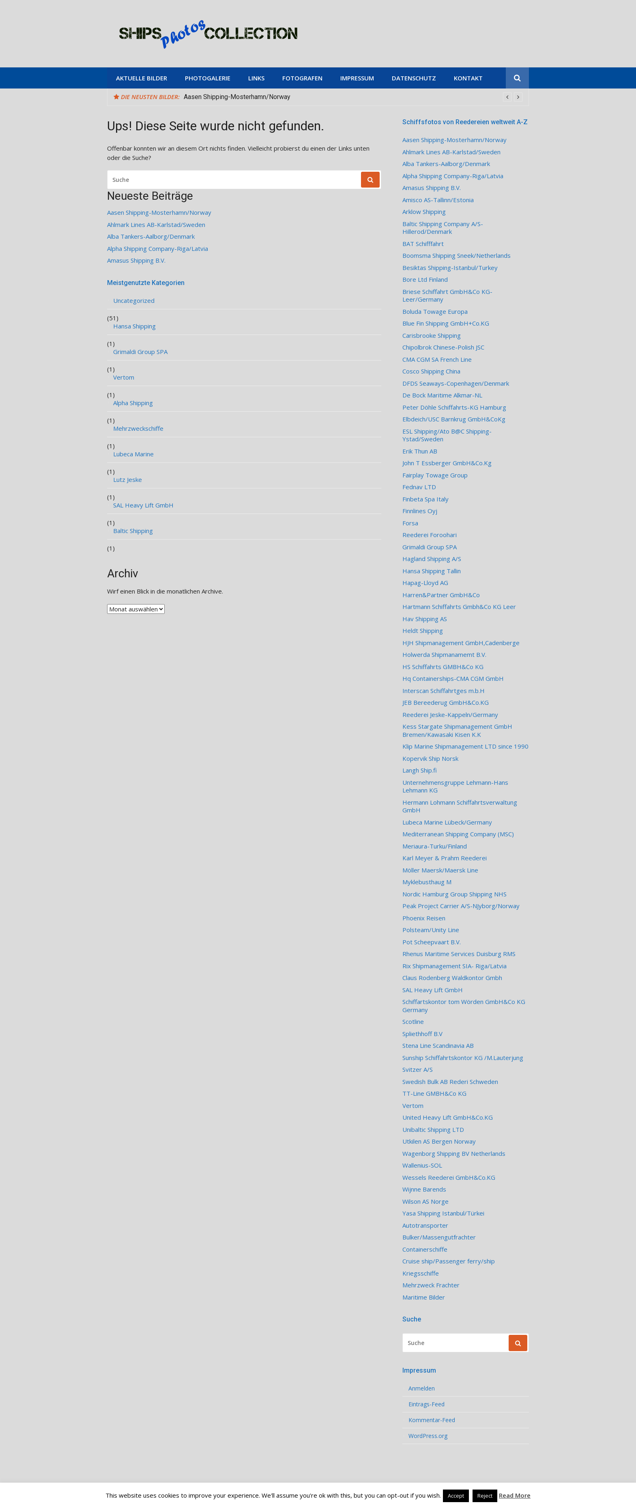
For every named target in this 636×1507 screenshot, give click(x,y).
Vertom (123, 377)
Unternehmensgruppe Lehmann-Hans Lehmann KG (455, 787)
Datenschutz (414, 78)
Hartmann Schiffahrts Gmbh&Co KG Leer (459, 607)
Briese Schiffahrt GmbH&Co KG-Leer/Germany (447, 296)
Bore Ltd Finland (425, 279)
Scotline (413, 1022)
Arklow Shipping (424, 212)
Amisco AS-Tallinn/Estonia (438, 200)
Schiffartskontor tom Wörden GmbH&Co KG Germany (463, 1006)
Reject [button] (484, 1495)
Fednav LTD (419, 487)
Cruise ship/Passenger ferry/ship (448, 1261)
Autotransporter (425, 1225)
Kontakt (468, 78)
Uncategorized (134, 300)
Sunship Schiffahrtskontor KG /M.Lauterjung (462, 1058)
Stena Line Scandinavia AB (438, 1045)
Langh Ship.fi (419, 770)
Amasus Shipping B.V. (136, 260)
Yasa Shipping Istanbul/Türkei (443, 1213)
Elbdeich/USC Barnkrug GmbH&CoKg (453, 419)
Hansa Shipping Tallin (431, 571)
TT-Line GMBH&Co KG (434, 1093)
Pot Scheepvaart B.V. (431, 942)
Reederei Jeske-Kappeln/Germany (450, 715)
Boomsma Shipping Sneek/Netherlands (456, 255)
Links (256, 78)
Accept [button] (456, 1495)
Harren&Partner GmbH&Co (441, 595)
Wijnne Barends (424, 1189)
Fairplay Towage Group (435, 475)
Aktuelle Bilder (141, 78)
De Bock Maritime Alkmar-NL (442, 395)
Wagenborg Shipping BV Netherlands (453, 1153)
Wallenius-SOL (422, 1165)
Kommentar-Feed (431, 1420)
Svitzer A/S (417, 1069)
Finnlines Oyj (419, 511)
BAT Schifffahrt (423, 244)
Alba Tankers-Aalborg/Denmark (151, 236)
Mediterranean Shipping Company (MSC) (458, 834)
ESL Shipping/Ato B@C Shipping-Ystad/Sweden (447, 435)
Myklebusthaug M (426, 882)
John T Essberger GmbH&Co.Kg (447, 463)
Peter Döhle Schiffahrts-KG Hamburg (454, 407)
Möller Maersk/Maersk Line (440, 870)
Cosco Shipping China (431, 371)
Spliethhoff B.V (422, 1034)
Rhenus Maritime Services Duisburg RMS (459, 954)
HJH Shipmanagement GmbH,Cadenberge (461, 643)
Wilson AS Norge (425, 1201)
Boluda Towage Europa (435, 311)
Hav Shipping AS (424, 619)
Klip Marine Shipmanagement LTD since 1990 (465, 746)
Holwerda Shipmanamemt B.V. (444, 655)
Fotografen (302, 78)
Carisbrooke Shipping (431, 335)
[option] (353, 97)
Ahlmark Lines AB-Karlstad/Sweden (156, 225)
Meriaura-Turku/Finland (434, 846)
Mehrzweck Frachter (431, 1285)
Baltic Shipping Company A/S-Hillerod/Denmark (442, 228)
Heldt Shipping (422, 631)
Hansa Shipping (134, 326)
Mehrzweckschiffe (138, 428)
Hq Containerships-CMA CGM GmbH (453, 678)
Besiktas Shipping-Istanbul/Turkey (450, 268)
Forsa (410, 523)
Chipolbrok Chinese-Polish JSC (443, 347)
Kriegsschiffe (420, 1273)
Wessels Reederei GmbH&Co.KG (448, 1177)
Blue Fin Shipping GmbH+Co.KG (445, 323)
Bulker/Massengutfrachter (439, 1237)
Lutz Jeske (127, 480)
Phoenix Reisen (423, 918)
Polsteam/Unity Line (430, 930)
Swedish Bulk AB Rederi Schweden (450, 1082)
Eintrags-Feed (426, 1404)
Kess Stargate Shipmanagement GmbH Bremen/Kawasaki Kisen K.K (457, 730)
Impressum (357, 78)
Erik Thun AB (419, 451)
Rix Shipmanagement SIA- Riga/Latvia (454, 966)
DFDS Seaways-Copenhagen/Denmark (455, 383)
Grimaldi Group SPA (140, 352)
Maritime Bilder (423, 1297)
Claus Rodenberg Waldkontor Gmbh (452, 978)
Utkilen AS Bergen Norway (439, 1141)
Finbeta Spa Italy (425, 499)
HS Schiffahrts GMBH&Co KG (442, 667)
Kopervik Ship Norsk (430, 758)
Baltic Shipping (133, 531)
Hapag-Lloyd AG (425, 583)
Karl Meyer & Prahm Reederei (444, 858)
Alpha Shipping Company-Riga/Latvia (157, 249)
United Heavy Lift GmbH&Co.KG (447, 1117)
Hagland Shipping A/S (431, 559)
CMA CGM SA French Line (437, 359)
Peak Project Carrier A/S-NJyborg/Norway (461, 906)
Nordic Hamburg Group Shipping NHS (454, 894)
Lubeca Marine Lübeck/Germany (447, 822)
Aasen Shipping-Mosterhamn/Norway (237, 97)
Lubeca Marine (133, 454)
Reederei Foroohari (429, 535)
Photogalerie (207, 78)
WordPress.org (427, 1436)
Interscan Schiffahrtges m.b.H (443, 691)
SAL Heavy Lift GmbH (143, 505)
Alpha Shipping (133, 403)
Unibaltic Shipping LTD (433, 1129)
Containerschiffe (424, 1249)
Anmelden (421, 1388)
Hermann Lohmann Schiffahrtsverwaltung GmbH (459, 806)
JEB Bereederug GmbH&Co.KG (445, 702)
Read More (515, 1495)
